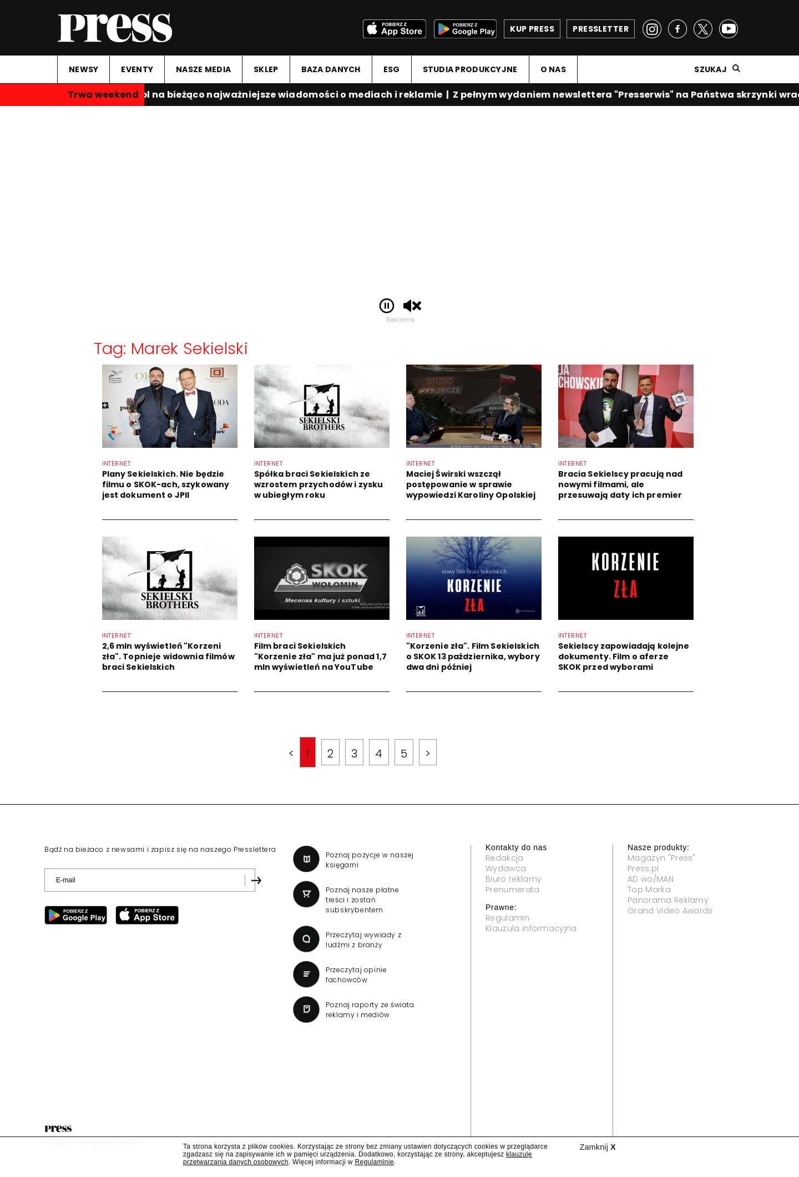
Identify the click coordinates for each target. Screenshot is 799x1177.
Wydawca (506, 868)
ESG (391, 69)
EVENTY (137, 69)
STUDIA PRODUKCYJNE (470, 69)
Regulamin (507, 917)
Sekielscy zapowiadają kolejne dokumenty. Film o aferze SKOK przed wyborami (624, 656)
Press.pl (643, 868)
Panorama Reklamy (668, 900)
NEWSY (83, 69)
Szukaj (710, 69)
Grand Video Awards (670, 910)
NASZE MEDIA (203, 69)
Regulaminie (374, 1162)
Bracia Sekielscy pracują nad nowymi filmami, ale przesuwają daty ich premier (620, 484)
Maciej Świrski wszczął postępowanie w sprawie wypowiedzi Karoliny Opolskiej (471, 484)
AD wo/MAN (651, 879)
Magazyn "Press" (662, 857)
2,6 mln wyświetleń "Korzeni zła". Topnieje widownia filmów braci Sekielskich (168, 656)
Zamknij (598, 1147)
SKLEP (266, 69)
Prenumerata (513, 889)
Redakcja (505, 857)
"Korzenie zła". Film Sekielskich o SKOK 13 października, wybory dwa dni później (473, 656)
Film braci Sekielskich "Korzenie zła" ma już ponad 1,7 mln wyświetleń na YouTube (320, 656)
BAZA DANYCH (331, 69)
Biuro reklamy (514, 879)
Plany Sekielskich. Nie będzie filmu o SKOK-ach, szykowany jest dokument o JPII (166, 484)
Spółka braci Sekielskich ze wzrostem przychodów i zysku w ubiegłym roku (318, 484)
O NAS (553, 69)
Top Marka (649, 889)
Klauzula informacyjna (531, 928)
